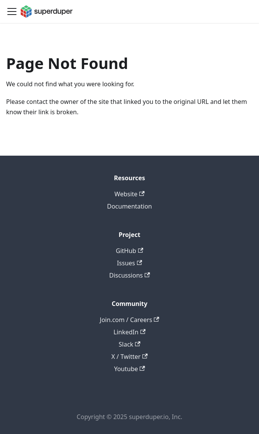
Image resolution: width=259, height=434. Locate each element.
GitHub (129, 251)
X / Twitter (129, 356)
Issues (129, 263)
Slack (129, 344)
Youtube (129, 369)
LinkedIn (129, 332)
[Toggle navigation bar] (12, 11)
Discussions (129, 275)
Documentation (129, 206)
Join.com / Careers (129, 320)
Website (129, 194)
